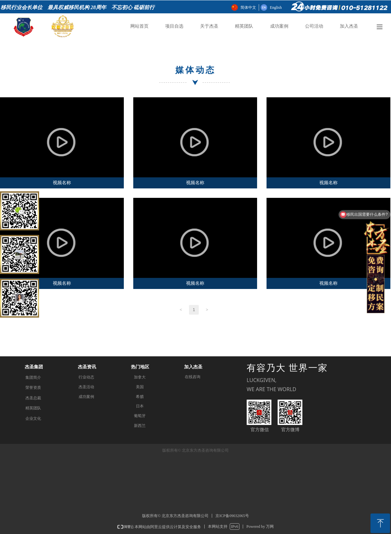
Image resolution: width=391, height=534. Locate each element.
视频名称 (62, 182)
